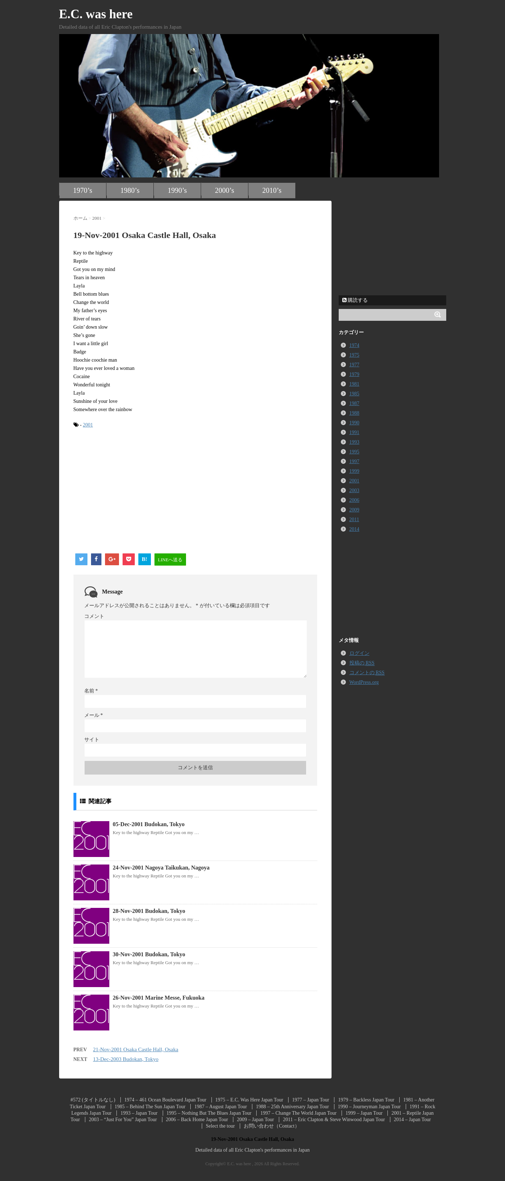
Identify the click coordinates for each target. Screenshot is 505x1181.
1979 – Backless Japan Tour (366, 1100)
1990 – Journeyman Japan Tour (369, 1106)
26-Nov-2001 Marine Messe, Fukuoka (159, 998)
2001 (88, 425)
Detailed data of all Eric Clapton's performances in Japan (252, 1150)
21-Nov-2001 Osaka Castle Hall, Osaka (135, 1049)
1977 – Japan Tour (310, 1100)
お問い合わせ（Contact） (272, 1126)
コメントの (367, 673)
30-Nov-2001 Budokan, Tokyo (149, 954)
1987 (354, 403)
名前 (91, 691)
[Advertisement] (133, 491)
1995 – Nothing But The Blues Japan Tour (209, 1113)
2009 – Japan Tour (255, 1119)
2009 (354, 510)
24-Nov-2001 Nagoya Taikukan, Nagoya (161, 868)
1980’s (129, 190)
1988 (354, 413)
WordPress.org (364, 682)
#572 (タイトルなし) (93, 1100)
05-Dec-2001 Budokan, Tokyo (149, 824)
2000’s (224, 190)
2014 (354, 529)
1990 (354, 422)
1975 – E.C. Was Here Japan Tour (249, 1100)
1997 (354, 461)
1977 (354, 364)
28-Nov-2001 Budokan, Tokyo (149, 911)
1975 (354, 355)
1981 (354, 384)
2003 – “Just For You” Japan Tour (123, 1119)
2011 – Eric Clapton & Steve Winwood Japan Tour (334, 1119)
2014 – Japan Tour (412, 1119)
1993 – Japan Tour (138, 1113)
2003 (354, 490)
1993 (354, 442)
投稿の (362, 663)
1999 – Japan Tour (364, 1113)
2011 (354, 519)
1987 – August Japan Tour (220, 1106)
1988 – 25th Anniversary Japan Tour (292, 1106)
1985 (354, 393)
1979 (354, 374)
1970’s (82, 190)
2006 (354, 500)
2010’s (271, 190)
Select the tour (220, 1126)
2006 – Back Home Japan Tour (197, 1119)
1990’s (177, 190)
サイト (91, 739)
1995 (354, 451)
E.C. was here (96, 14)
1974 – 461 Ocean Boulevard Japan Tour (165, 1100)
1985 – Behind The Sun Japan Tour (150, 1106)
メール (93, 715)
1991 (354, 432)
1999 (354, 471)
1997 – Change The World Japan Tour (298, 1113)
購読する (355, 300)
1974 (354, 345)
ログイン (359, 653)
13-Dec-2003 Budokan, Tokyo (125, 1059)
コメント (94, 616)
